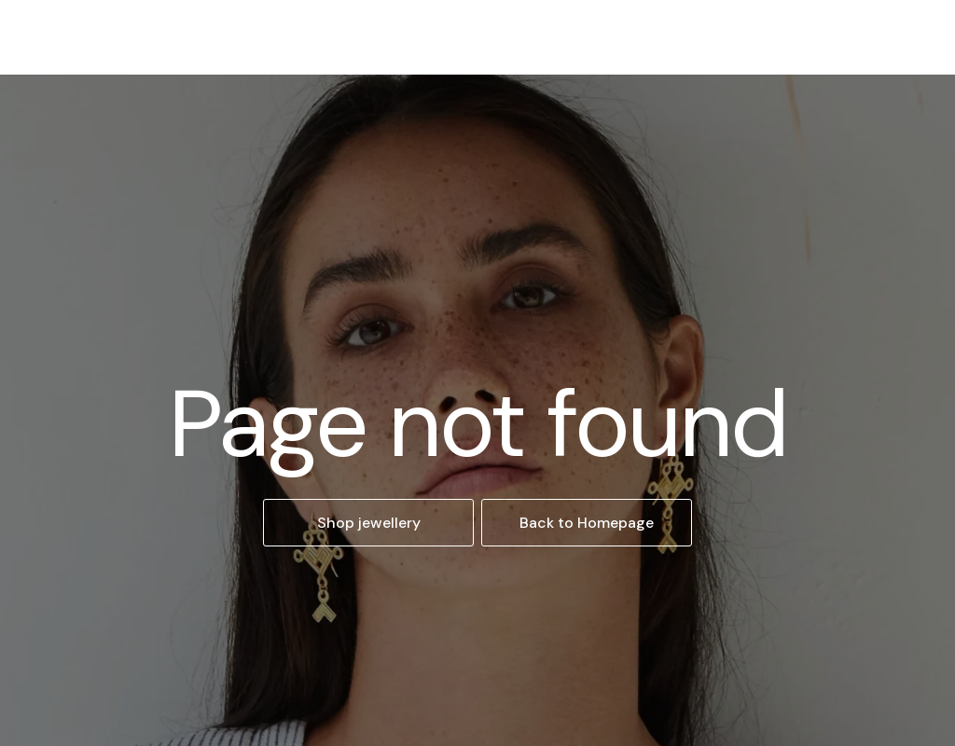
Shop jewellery (369, 522)
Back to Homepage (586, 522)
